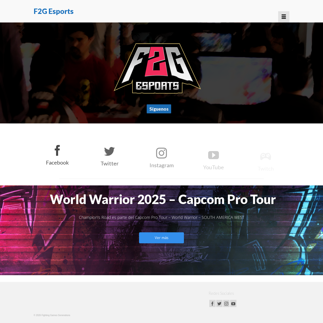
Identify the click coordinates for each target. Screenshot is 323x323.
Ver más (161, 237)
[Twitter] (219, 303)
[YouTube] (233, 303)
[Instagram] (226, 303)
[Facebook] (212, 303)
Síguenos (158, 109)
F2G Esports (54, 11)
